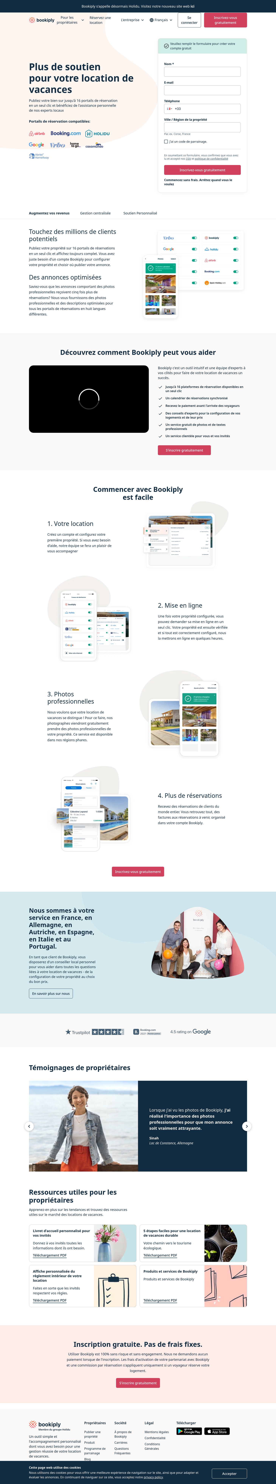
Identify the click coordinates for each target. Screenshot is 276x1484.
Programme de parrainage (95, 1451)
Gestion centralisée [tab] (95, 213)
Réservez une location (100, 20)
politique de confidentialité (211, 158)
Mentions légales (157, 1432)
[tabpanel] (138, 276)
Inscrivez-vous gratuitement (225, 20)
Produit (89, 1442)
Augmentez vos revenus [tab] (49, 213)
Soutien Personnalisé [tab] (140, 213)
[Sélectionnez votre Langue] (161, 20)
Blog (87, 1459)
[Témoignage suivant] (247, 1126)
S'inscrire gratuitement (184, 450)
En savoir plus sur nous (51, 993)
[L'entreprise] (133, 20)
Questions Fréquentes (123, 1451)
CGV (188, 158)
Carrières (121, 1442)
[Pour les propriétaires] (70, 20)
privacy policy (153, 1477)
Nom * (169, 64)
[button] (169, 109)
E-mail (168, 82)
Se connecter (189, 20)
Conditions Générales (152, 1446)
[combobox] (202, 127)
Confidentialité (155, 1438)
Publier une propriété (92, 1434)
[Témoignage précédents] (29, 1126)
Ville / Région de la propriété (185, 120)
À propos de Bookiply (123, 1434)
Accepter (229, 1473)
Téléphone (172, 101)
